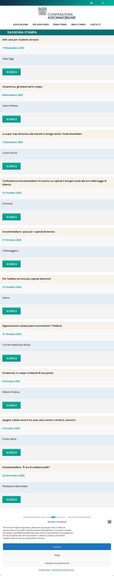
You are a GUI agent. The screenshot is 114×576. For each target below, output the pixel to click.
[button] (109, 521)
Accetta (57, 546)
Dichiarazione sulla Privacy (63, 570)
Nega (57, 554)
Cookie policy (44, 570)
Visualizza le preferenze (57, 563)
